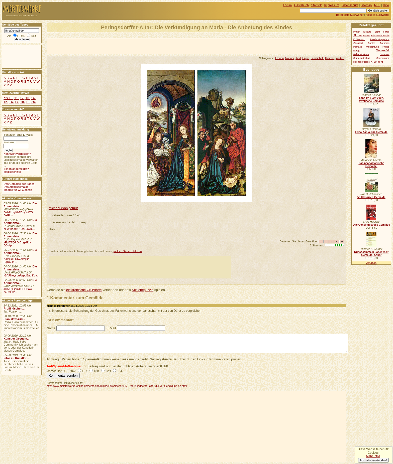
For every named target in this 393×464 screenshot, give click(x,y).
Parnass (357, 47)
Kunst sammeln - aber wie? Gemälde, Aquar (371, 253)
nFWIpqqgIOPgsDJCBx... (20, 228)
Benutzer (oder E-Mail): (18, 134)
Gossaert (358, 43)
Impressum (331, 5)
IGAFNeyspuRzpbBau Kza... (21, 275)
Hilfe (386, 5)
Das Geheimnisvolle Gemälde (371, 224)
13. (27, 98)
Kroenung (377, 61)
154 (119, 371)
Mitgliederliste (12, 171)
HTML (21, 35)
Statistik (316, 5)
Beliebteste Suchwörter (349, 14)
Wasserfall (382, 50)
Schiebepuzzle (142, 290)
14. (33, 98)
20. (33, 102)
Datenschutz (350, 5)
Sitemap (366, 5)
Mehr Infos (373, 456)
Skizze (357, 35)
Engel (305, 58)
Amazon (371, 262)
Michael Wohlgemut (63, 208)
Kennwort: (10, 142)
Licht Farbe (382, 32)
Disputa (367, 32)
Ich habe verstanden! (373, 460)
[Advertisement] (105, 45)
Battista (366, 35)
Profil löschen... (14, 308)
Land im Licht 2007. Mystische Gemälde (371, 99)
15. (6, 102)
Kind (298, 58)
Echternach (359, 39)
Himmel (329, 58)
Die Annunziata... (20, 205)
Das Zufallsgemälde (16, 186)
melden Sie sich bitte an (128, 251)
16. (11, 102)
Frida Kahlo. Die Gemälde (371, 131)
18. (22, 102)
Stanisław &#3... (14, 319)
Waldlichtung (372, 47)
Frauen (279, 58)
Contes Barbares (378, 43)
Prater (356, 32)
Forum (287, 5)
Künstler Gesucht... (16, 338)
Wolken (340, 58)
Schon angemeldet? (16, 168)
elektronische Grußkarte (84, 290)
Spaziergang (382, 58)
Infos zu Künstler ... (17, 358)
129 (108, 371)
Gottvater (384, 54)
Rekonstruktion (361, 54)
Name (51, 328)
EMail (112, 328)
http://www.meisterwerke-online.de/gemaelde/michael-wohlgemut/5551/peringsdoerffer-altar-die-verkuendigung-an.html (117, 385)
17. (17, 102)
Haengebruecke (361, 62)
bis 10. (8, 98)
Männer (289, 58)
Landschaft (317, 58)
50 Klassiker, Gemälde (371, 197)
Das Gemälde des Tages (19, 183)
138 (96, 371)
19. (28, 102)
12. (22, 98)
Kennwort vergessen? (17, 153)
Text (33, 35)
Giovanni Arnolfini (380, 35)
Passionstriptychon (379, 39)
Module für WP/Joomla (18, 189)
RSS (377, 5)
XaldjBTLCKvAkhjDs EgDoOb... (16, 260)
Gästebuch (301, 5)
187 (84, 371)
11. (16, 98)
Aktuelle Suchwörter (377, 14)
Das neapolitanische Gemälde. (371, 165)
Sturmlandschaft (361, 58)
